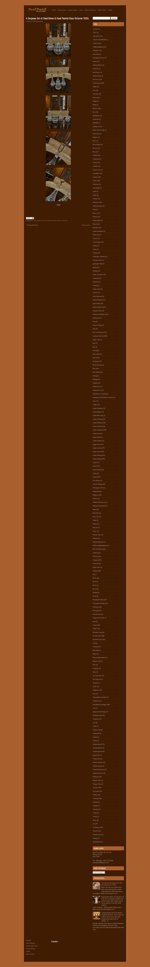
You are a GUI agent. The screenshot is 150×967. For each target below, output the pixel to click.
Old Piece (96, 556)
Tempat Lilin (96, 759)
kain (94, 347)
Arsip (81, 10)
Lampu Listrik (97, 448)
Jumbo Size (96, 340)
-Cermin (95, 29)
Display (95, 217)
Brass (94, 141)
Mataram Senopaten (99, 506)
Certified (95, 166)
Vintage (95, 838)
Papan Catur (96, 567)
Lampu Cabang (97, 419)
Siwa (94, 694)
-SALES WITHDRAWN (99, 40)
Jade (94, 329)
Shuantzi (95, 683)
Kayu (94, 358)
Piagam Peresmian (98, 618)
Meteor (95, 524)
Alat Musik (96, 54)
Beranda (28, 940)
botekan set (96, 126)
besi (94, 112)
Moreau (95, 527)
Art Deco (39, 220)
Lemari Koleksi (72, 10)
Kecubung (96, 361)
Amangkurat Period (98, 58)
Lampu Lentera (97, 441)
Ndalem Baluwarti (98, 542)
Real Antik (96, 650)
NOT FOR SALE (97, 549)
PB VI (94, 582)
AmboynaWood (97, 65)
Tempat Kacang (97, 751)
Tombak (95, 802)
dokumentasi (97, 220)
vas (94, 824)
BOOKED (95, 123)
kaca (94, 343)
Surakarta (96, 719)
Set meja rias (97, 679)
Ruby (94, 672)
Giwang (95, 285)
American (95, 69)
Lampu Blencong (98, 415)
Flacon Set (96, 235)
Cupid (94, 191)
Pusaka (95, 647)
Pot (94, 643)
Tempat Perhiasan (98, 769)
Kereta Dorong (97, 365)
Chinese (95, 177)
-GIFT (94, 32)
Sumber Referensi (90, 10)
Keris (94, 368)
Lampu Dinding (97, 423)
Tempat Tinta (97, 784)
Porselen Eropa (97, 632)
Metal (94, 520)
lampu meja (96, 452)
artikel (95, 87)
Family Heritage (97, 231)
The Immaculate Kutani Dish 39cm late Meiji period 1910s (111, 884)
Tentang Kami (62, 10)
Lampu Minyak (97, 455)
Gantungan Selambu (99, 256)
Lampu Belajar (97, 412)
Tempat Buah (97, 744)
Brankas (95, 137)
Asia (94, 90)
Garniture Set (97, 260)
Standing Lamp (97, 715)
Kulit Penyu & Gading (99, 394)
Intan (94, 322)
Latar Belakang (30, 943)
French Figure (97, 242)
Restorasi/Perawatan (99, 657)
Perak (94, 596)
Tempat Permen (98, 773)
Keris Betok (96, 372)
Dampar (95, 199)
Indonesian (96, 318)
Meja (94, 509)
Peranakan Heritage (99, 603)
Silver (94, 686)
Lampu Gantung (97, 408)
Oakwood (96, 553)
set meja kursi (97, 676)
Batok (94, 105)
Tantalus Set (96, 730)
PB (93, 574)
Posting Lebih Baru (32, 225)
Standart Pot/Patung (99, 712)
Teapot (95, 737)
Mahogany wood (98, 488)
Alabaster (96, 50)
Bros (94, 152)
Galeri (94, 249)
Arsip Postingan (30, 949)
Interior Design (97, 325)
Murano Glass (97, 535)
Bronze (95, 148)
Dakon (95, 195)
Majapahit (96, 491)
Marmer (95, 499)
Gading (95, 246)
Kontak (110, 10)
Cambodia (96, 159)
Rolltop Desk (97, 661)
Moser (95, 531)
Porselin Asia (97, 636)
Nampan (95, 538)
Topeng (95, 809)
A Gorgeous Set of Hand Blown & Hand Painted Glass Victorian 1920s (57, 18)
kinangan (95, 379)
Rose (94, 665)
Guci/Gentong (97, 296)
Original (95, 560)
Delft (94, 209)
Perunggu (96, 610)
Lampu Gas (96, 433)
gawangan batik (97, 264)
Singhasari (96, 690)
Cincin (94, 181)
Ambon (95, 61)
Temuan (95, 788)
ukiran (94, 820)
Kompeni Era (97, 390)
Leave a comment (62, 220)
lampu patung (97, 459)
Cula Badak (96, 188)
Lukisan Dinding (97, 484)
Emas (94, 224)
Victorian (53, 220)
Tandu (95, 726)
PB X (94, 589)
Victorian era (97, 835)
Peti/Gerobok (97, 614)
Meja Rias (96, 513)
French (95, 238)
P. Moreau (96, 563)
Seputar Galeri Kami (32, 946)
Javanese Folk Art (98, 336)
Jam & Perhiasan (98, 332)
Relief (94, 654)
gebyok (95, 267)
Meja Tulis (96, 517)
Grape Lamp (96, 289)
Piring (94, 625)
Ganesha (95, 253)
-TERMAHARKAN (98, 47)
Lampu (95, 405)
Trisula (95, 813)
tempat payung (97, 766)
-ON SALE (96, 36)
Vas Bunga (96, 827)
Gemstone (96, 278)
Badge (95, 101)
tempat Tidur (97, 780)
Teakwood (96, 733)
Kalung (95, 350)
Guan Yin (95, 293)
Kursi (94, 401)
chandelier (96, 173)
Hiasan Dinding (97, 300)
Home (54, 10)
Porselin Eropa (97, 639)
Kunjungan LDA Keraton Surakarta (103, 397)
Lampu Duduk (97, 426)
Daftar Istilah (102, 10)
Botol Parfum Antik (98, 130)
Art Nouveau (96, 83)
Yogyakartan (96, 842)
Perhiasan (96, 607)
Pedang (95, 592)
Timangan (96, 798)
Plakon (95, 629)
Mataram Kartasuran (99, 502)
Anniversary (96, 72)
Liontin (95, 473)
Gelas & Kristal (46, 220)
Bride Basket (97, 144)
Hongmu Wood (97, 311)
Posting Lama (86, 225)
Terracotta (96, 791)
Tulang (95, 816)
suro (94, 723)
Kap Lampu (96, 354)
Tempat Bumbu (97, 748)
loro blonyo (96, 480)
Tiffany (95, 795)
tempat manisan (97, 762)
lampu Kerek (97, 437)
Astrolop (95, 94)
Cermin (95, 163)
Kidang (95, 376)
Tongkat (95, 806)
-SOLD (34, 220)
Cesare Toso (97, 170)
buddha (95, 155)
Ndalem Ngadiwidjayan (100, 545)
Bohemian (96, 116)
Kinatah (95, 383)
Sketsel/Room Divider (99, 697)
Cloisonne (96, 184)
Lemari (95, 466)
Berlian (95, 108)
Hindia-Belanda (97, 307)
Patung (95, 571)
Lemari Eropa (97, 470)
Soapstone (96, 701)
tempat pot (96, 777)
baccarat (95, 97)
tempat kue (96, 755)
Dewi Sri (95, 213)
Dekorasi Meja (97, 206)
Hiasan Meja (96, 303)
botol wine (96, 134)
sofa (94, 708)
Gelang (95, 271)
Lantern (95, 462)
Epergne (95, 228)
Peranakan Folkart (98, 600)
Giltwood (95, 282)
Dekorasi (95, 202)
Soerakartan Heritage (99, 704)
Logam (95, 477)
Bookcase (96, 119)
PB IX (94, 578)
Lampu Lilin (96, 444)
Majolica (95, 495)
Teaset (95, 741)
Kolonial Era (96, 386)
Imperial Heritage (98, 314)
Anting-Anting (97, 76)
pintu (94, 621)
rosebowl (96, 668)
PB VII (94, 585)
